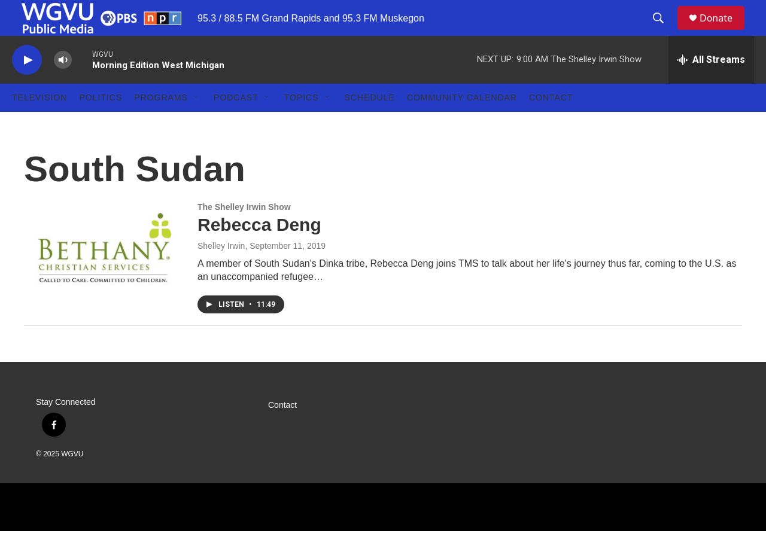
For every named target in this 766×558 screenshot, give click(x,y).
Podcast (236, 124)
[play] (27, 87)
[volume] (63, 87)
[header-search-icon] (663, 31)
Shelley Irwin (221, 273)
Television (39, 124)
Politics (100, 124)
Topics (301, 124)
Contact (551, 124)
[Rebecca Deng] (105, 274)
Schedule (370, 124)
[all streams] (711, 87)
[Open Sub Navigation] (197, 124)
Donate (723, 31)
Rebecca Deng (259, 251)
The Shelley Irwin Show (244, 234)
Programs (161, 124)
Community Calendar (462, 124)
